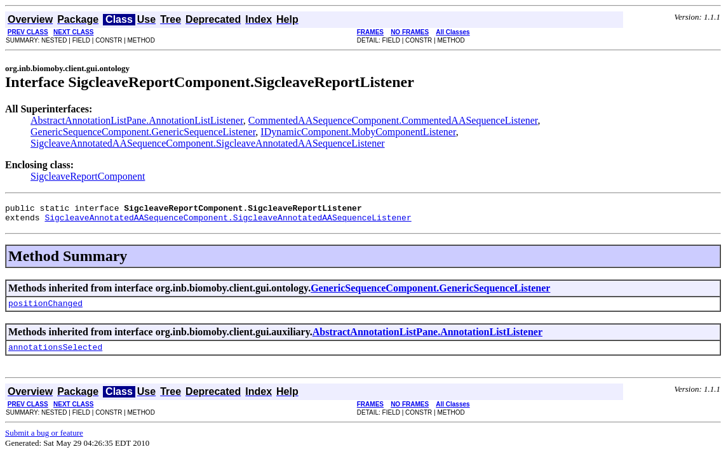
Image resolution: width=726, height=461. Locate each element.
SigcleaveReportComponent (87, 176)
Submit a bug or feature (44, 440)
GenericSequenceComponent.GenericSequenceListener (142, 131)
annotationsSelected (55, 354)
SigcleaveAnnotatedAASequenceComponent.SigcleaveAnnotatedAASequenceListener (207, 143)
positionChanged (45, 308)
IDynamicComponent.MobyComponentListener (357, 131)
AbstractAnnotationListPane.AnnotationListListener (136, 120)
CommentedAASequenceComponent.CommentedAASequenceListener (393, 120)
